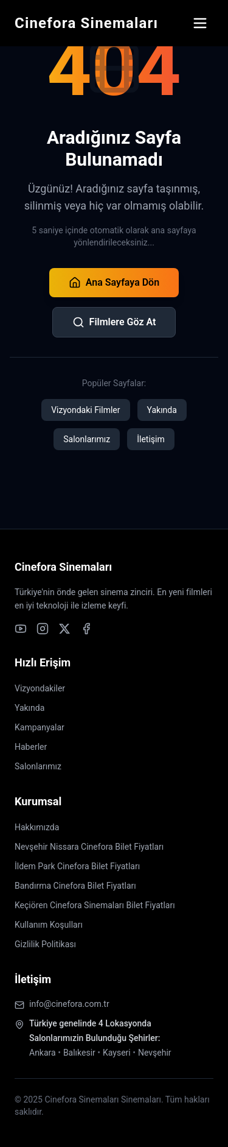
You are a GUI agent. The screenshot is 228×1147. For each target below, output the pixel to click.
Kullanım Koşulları (49, 925)
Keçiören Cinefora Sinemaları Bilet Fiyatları (95, 905)
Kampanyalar (39, 727)
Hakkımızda (37, 827)
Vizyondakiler (40, 688)
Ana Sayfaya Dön (114, 283)
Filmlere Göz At (114, 322)
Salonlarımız (86, 439)
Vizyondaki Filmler (85, 410)
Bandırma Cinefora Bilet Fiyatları (75, 886)
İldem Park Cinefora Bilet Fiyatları (77, 866)
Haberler (31, 747)
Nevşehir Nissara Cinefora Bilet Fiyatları (89, 847)
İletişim (151, 439)
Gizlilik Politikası (45, 944)
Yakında (162, 410)
